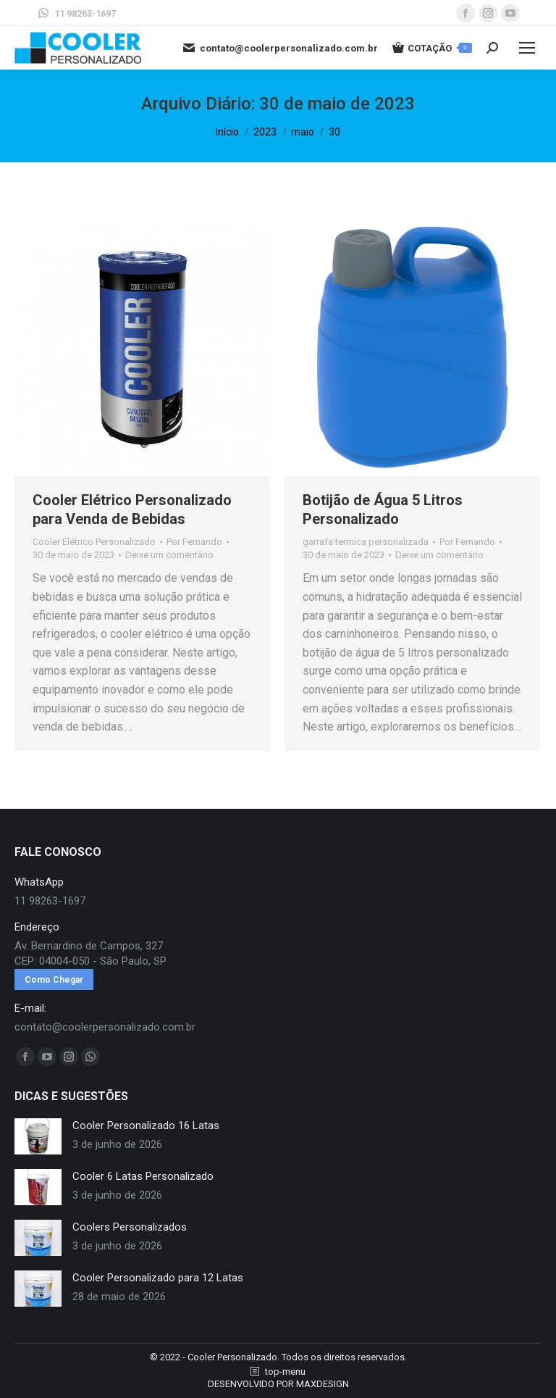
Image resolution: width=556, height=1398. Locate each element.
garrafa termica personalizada (366, 541)
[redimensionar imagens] (38, 1136)
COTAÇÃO (432, 48)
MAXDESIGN (322, 1383)
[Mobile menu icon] (527, 47)
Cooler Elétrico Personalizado (94, 541)
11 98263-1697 (76, 13)
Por (194, 541)
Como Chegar (54, 980)
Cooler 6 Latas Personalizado (143, 1176)
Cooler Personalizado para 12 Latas (157, 1277)
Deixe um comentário (169, 554)
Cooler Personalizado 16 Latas (145, 1125)
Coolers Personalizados (129, 1226)
